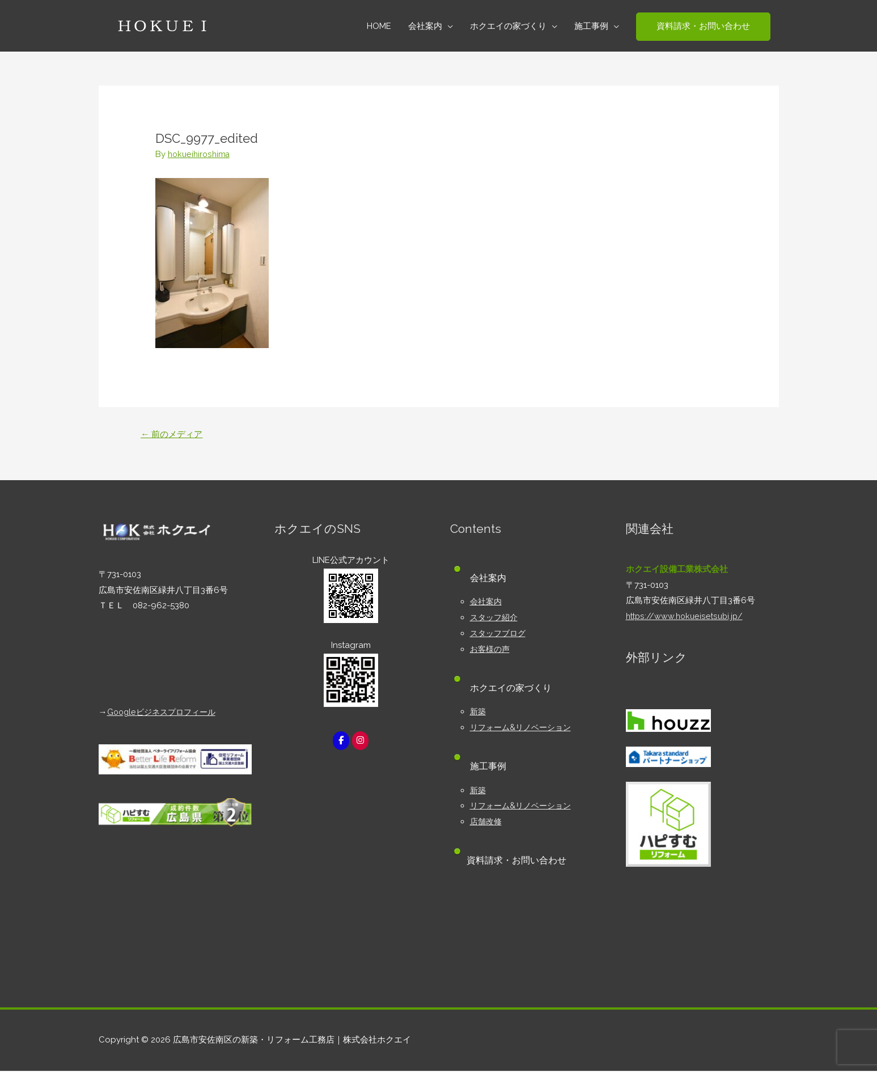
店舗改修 (487, 822)
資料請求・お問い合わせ (520, 861)
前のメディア (174, 434)
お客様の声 (491, 650)
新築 (478, 712)
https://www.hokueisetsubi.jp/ (686, 617)
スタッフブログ (499, 634)
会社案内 (487, 603)
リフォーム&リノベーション (524, 728)
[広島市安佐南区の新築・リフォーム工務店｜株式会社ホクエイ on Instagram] (360, 741)
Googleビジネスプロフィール (165, 713)
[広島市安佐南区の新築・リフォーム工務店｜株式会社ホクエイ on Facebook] (340, 741)
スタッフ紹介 (495, 618)
